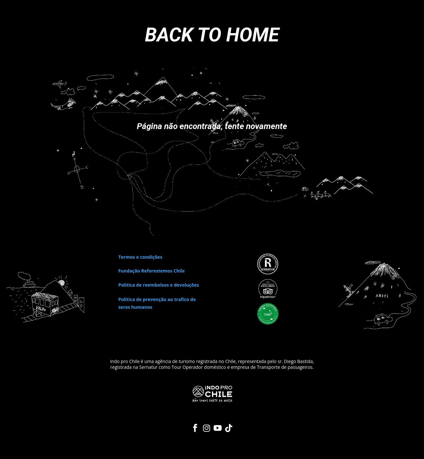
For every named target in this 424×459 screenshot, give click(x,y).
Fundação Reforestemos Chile (151, 271)
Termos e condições (140, 257)
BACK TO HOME (212, 34)
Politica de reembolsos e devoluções (158, 285)
